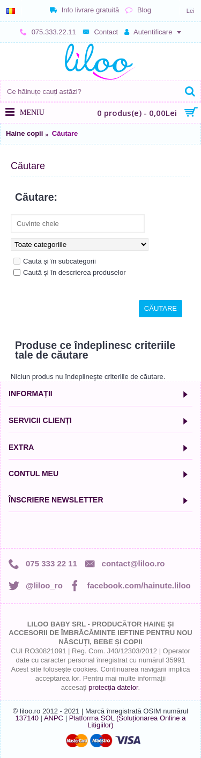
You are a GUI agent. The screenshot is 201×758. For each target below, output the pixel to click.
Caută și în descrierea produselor (69, 272)
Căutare (65, 133)
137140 (27, 718)
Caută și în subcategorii (54, 261)
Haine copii (24, 133)
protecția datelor (113, 687)
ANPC (53, 718)
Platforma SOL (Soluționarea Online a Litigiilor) (127, 721)
